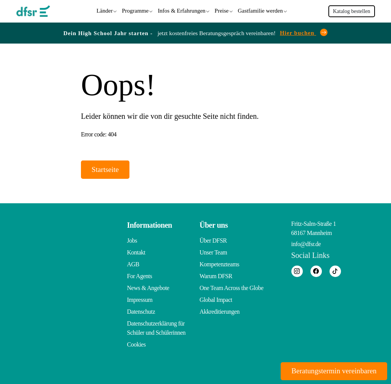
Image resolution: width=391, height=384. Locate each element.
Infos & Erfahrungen (181, 10)
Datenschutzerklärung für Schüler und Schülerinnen (156, 328)
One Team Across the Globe (231, 288)
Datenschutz (141, 311)
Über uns (214, 225)
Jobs (132, 240)
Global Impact (216, 300)
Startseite (107, 169)
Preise (222, 10)
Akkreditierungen (220, 311)
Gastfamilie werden (260, 10)
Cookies (136, 344)
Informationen (149, 225)
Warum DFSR (216, 276)
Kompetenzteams (219, 264)
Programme (135, 10)
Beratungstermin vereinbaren (330, 370)
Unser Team (213, 252)
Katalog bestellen (351, 11)
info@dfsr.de (306, 244)
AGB (133, 264)
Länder (105, 10)
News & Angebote (148, 288)
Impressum (140, 300)
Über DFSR (213, 240)
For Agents (139, 276)
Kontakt (136, 252)
